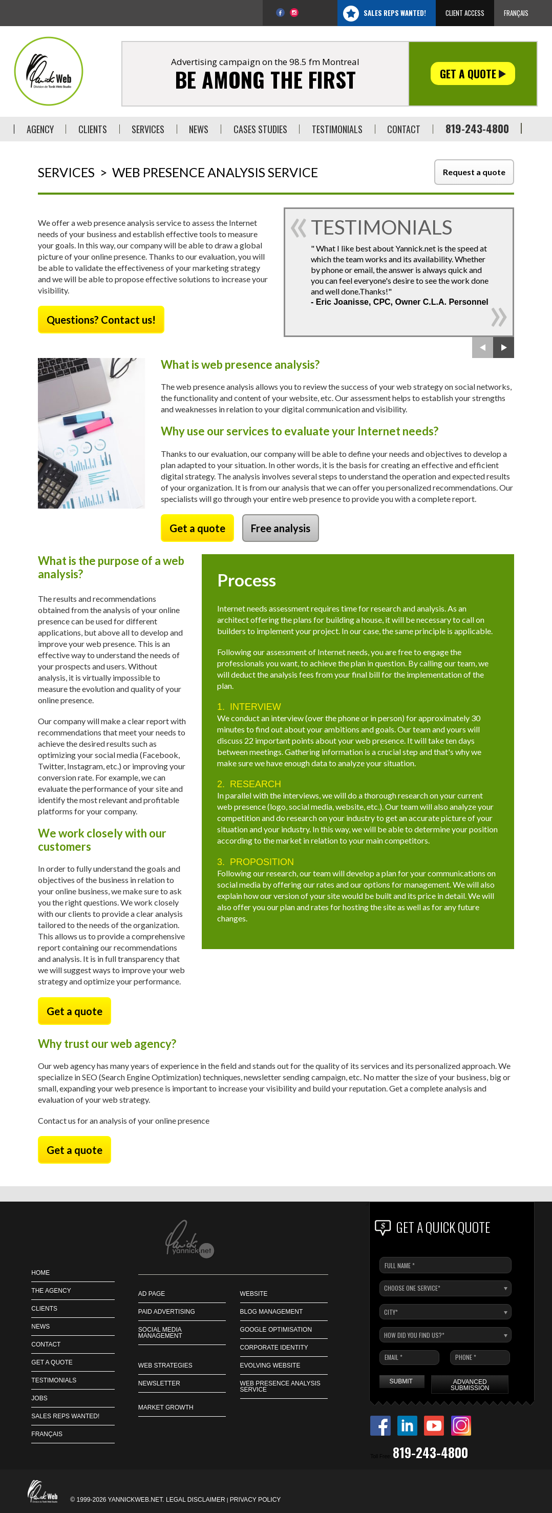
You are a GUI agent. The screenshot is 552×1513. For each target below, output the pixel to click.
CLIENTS (44, 1308)
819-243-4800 (477, 128)
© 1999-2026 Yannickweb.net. (118, 1499)
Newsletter (159, 1383)
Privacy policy (255, 1499)
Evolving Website (270, 1365)
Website (254, 1293)
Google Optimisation (276, 1329)
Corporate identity (274, 1347)
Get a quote (473, 73)
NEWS (40, 1326)
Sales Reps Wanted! (395, 13)
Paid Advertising (166, 1311)
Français (516, 13)
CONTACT (45, 1344)
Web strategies (165, 1365)
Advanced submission (470, 1385)
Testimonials (53, 1380)
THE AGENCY (51, 1290)
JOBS (39, 1398)
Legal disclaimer (195, 1499)
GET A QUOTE (51, 1362)
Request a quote (474, 172)
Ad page (151, 1293)
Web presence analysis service (280, 1386)
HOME (40, 1272)
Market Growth (166, 1407)
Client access (464, 13)
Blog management (271, 1311)
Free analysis (280, 528)
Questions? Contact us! (101, 319)
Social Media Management (160, 1332)
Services (66, 172)
